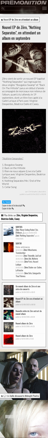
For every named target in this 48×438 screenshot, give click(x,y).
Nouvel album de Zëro (25, 325)
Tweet (6, 202)
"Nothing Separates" (12, 158)
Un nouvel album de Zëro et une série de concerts (28, 289)
